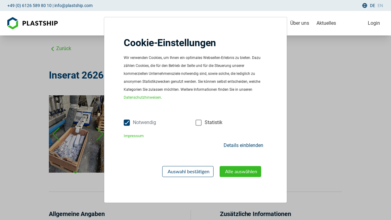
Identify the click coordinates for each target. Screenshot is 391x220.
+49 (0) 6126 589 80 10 (29, 5)
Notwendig (144, 123)
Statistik (213, 123)
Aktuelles (326, 23)
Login (374, 23)
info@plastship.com (73, 5)
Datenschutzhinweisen (142, 98)
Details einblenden (243, 145)
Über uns (299, 23)
